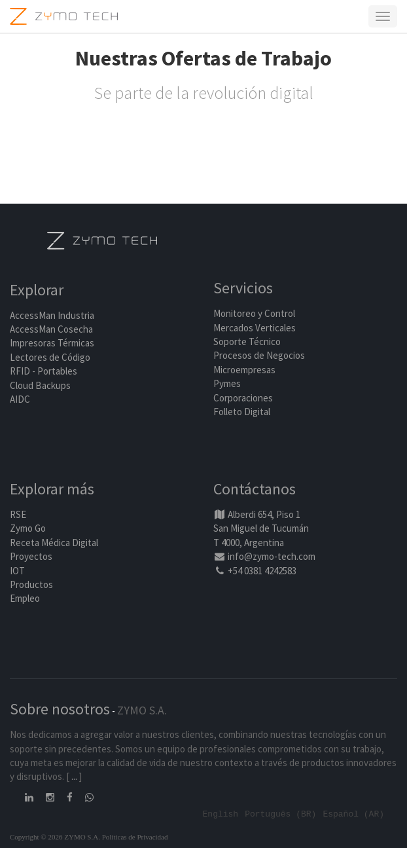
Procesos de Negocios (259, 355)
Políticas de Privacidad (135, 837)
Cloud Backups (40, 385)
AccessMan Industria (52, 315)
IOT (17, 570)
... (74, 776)
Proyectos (31, 556)
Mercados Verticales (254, 328)
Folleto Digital (242, 411)
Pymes (227, 383)
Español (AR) (353, 813)
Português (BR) (280, 813)
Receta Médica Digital (54, 542)
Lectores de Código (50, 357)
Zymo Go (28, 528)
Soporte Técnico (247, 341)
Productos (31, 584)
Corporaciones (243, 398)
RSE (18, 514)
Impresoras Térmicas (52, 343)
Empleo (25, 598)
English (221, 813)
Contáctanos (254, 489)
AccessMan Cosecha (51, 329)
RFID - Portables (43, 371)
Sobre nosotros (60, 709)
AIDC (20, 399)
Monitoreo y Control (254, 313)
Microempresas (244, 369)
